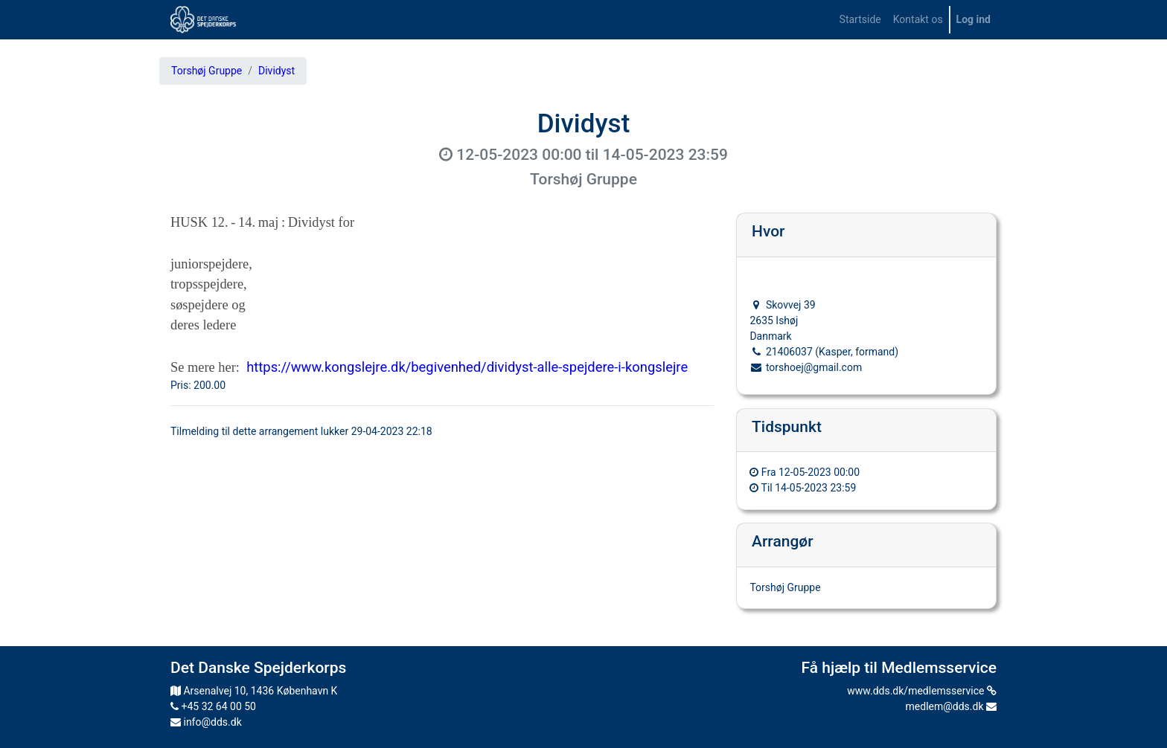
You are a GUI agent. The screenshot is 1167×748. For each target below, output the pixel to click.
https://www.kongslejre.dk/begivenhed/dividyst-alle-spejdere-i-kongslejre (467, 367)
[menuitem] (860, 19)
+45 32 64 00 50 (213, 706)
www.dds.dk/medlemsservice (922, 691)
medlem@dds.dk (951, 706)
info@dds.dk (206, 722)
